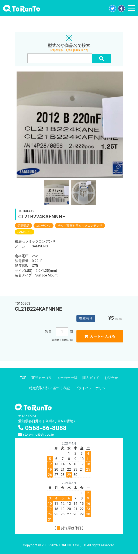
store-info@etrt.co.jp (38, 434)
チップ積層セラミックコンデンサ (80, 225)
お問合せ (111, 378)
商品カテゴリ (41, 378)
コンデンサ (43, 225)
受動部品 (23, 225)
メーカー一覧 (67, 378)
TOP (23, 378)
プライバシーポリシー (92, 388)
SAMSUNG (24, 231)
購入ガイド (90, 378)
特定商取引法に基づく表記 (49, 388)
